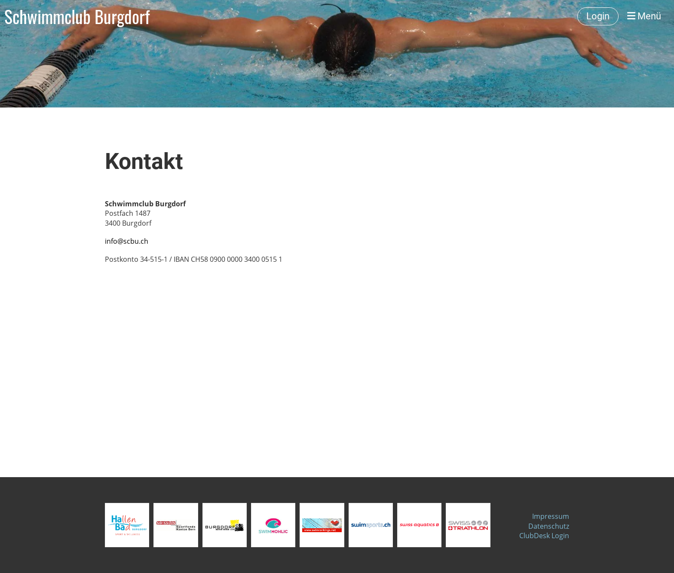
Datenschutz (548, 526)
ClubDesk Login (544, 535)
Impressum (550, 516)
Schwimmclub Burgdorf (77, 16)
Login (598, 16)
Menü (644, 16)
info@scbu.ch (126, 241)
